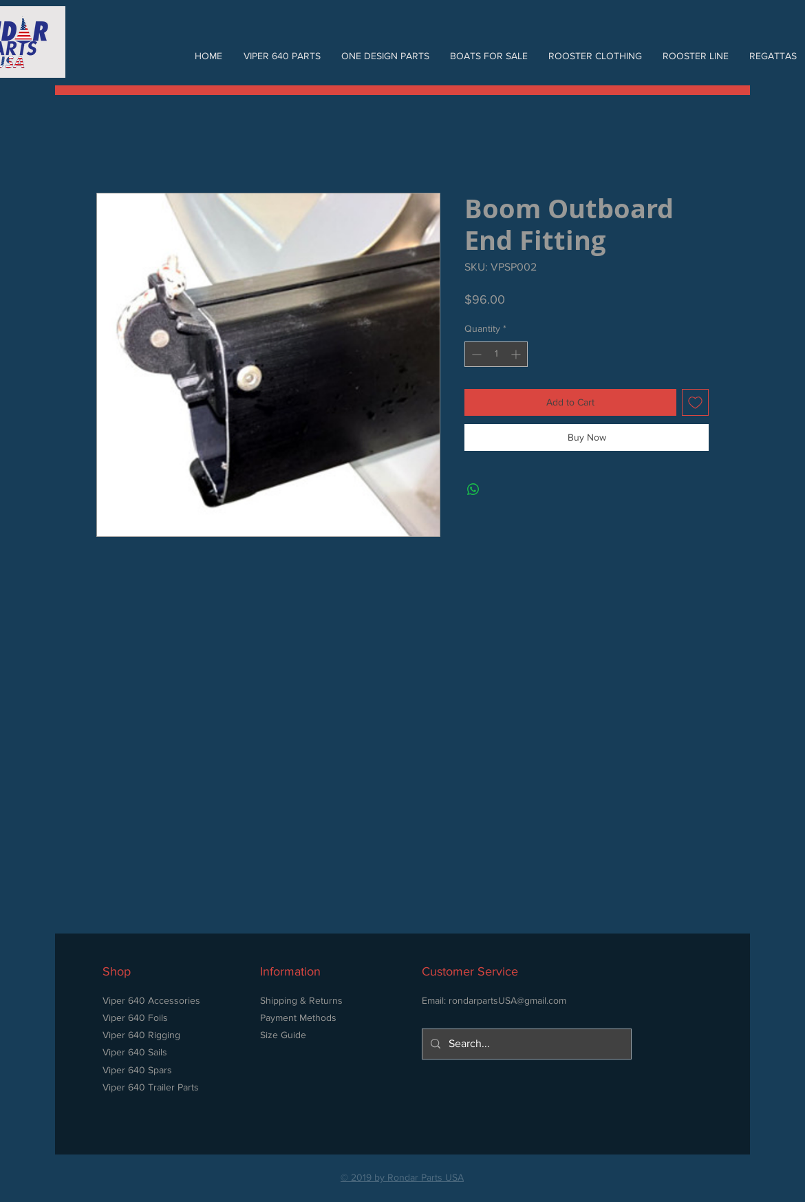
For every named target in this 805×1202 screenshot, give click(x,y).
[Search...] (525, 1044)
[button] (282, 56)
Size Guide (283, 1034)
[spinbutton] (496, 354)
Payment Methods (298, 1017)
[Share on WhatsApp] (473, 489)
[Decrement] (475, 354)
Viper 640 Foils (135, 1017)
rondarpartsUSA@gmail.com (507, 1000)
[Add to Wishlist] (695, 402)
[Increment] (517, 354)
